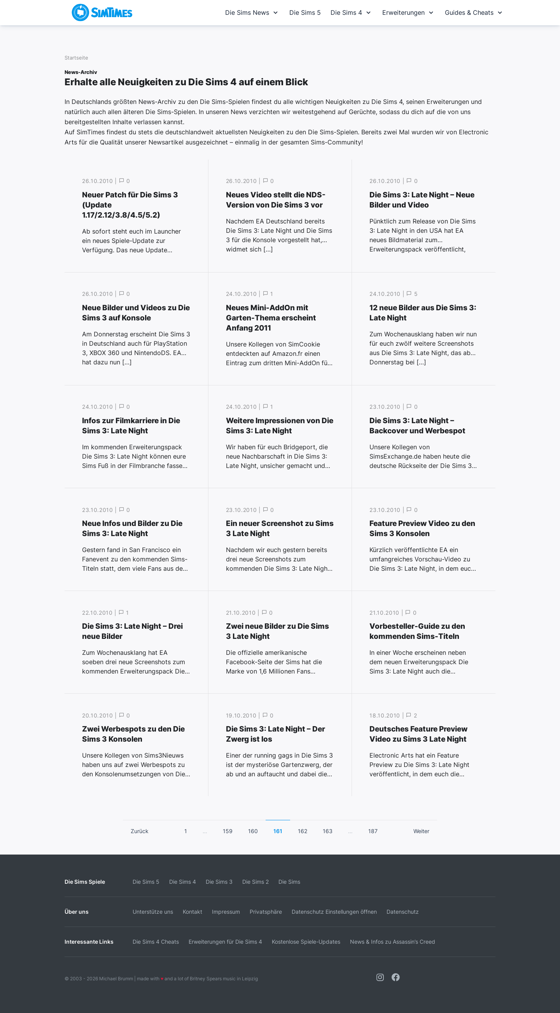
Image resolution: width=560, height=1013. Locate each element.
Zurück (140, 831)
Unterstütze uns (153, 911)
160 (253, 831)
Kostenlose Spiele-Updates (306, 941)
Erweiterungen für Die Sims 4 (225, 941)
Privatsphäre (266, 911)
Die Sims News (252, 12)
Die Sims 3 (219, 881)
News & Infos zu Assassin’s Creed (392, 941)
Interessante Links (89, 941)
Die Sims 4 (352, 12)
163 (327, 831)
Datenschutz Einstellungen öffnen (334, 911)
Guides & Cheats (474, 12)
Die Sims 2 (255, 881)
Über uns (77, 911)
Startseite (76, 58)
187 (373, 831)
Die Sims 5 (305, 12)
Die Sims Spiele (85, 881)
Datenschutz (403, 911)
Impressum (226, 911)
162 (302, 831)
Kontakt (192, 911)
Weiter (421, 831)
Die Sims (289, 881)
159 (228, 831)
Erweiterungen (408, 12)
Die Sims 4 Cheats (156, 941)
